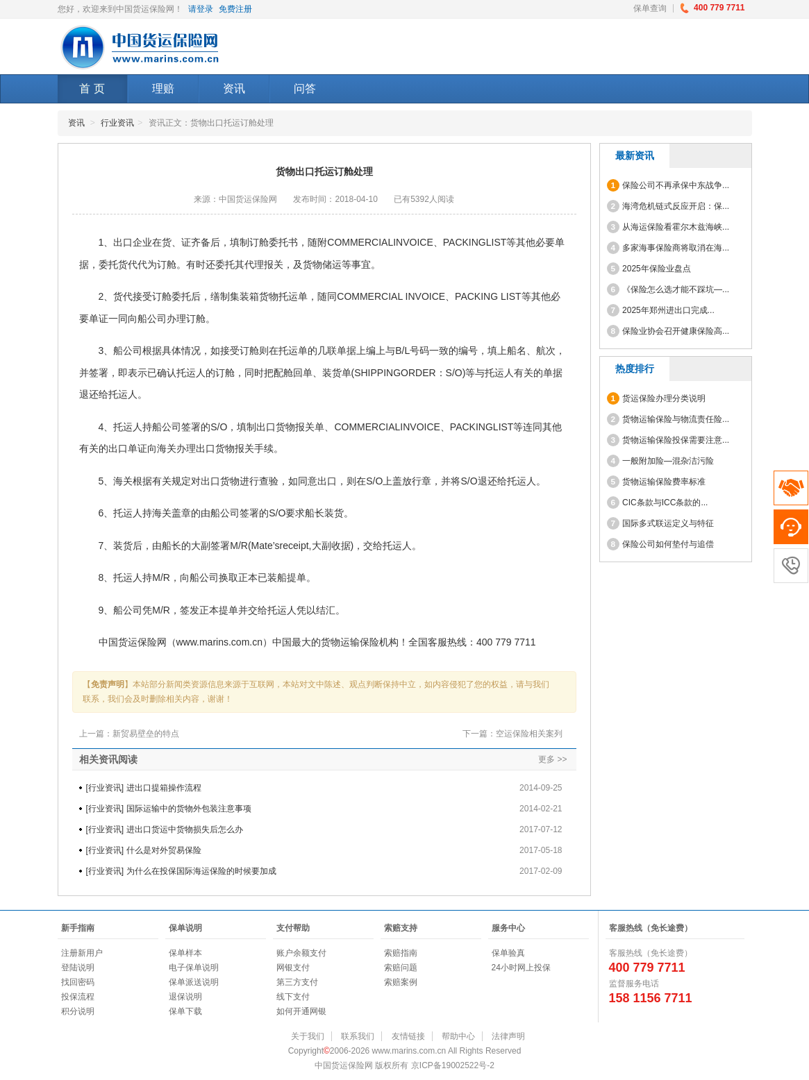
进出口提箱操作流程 (163, 788)
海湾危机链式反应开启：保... (668, 206)
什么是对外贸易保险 (163, 850)
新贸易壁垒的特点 (145, 734)
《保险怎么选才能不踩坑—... (668, 289)
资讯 (234, 88)
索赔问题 (400, 967)
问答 (305, 88)
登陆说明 (77, 967)
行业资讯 (117, 123)
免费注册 (235, 9)
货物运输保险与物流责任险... (668, 419)
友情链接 (408, 1036)
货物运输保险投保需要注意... (668, 440)
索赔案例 (400, 982)
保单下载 (185, 1011)
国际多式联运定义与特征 (661, 523)
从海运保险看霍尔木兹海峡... (668, 227)
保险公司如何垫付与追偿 (661, 544)
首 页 (91, 88)
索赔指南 (400, 953)
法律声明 (508, 1036)
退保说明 (185, 997)
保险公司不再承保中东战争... (668, 185)
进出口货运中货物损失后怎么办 (184, 829)
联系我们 (357, 1036)
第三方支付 (297, 982)
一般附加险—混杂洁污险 (661, 461)
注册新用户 (82, 953)
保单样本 (185, 953)
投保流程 (77, 997)
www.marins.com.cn (219, 642)
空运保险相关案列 (529, 734)
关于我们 (307, 1036)
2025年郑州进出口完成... (661, 310)
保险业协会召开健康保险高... (668, 331)
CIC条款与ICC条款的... (657, 502)
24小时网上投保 (521, 967)
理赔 (163, 88)
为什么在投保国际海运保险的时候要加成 (201, 871)
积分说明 (77, 1011)
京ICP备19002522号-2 (452, 1065)
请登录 (200, 9)
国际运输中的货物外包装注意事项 (188, 808)
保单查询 (650, 8)
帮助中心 (458, 1036)
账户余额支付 (301, 953)
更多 (546, 759)
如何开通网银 (301, 1011)
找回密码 (77, 982)
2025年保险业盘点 (649, 268)
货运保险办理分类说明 (656, 398)
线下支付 (293, 997)
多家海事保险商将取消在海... (668, 248)
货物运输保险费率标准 (656, 482)
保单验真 (508, 953)
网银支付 (293, 967)
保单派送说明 (194, 982)
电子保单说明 (194, 967)
